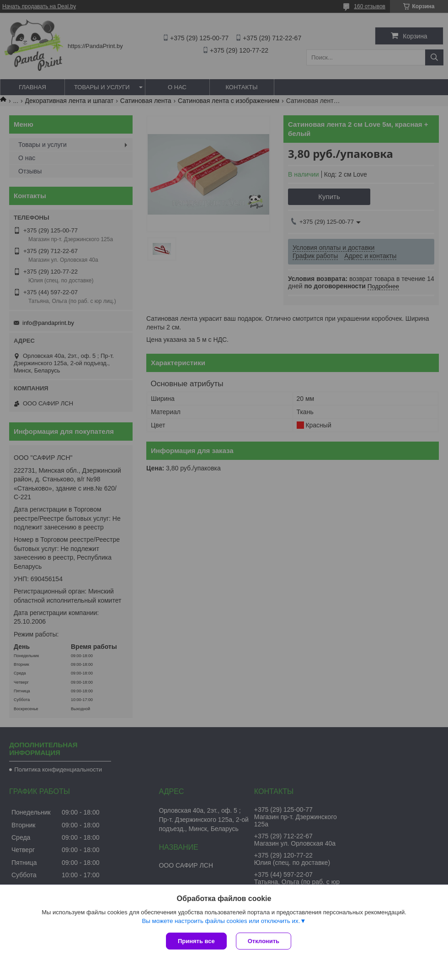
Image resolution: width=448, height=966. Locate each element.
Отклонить (263, 941)
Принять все (196, 941)
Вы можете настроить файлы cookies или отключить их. (221, 920)
